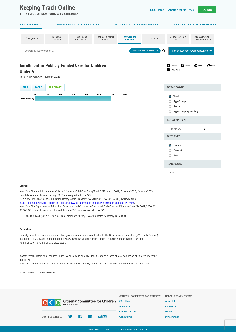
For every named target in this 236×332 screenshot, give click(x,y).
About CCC (125, 306)
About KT (170, 301)
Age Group (179, 101)
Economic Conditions (57, 38)
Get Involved (125, 317)
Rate (176, 155)
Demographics (32, 38)
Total (176, 96)
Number (178, 145)
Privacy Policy (172, 317)
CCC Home (157, 9)
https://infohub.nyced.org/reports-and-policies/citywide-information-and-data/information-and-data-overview (77, 202)
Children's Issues (127, 311)
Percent (177, 150)
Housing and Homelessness (81, 38)
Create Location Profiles (195, 24)
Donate (207, 9)
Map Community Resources (136, 24)
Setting (177, 106)
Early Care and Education (129, 38)
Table (38, 87)
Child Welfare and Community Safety (202, 38)
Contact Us (170, 306)
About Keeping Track (181, 9)
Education (153, 38)
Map (25, 87)
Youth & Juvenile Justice (178, 38)
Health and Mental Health (105, 38)
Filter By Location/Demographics (191, 50)
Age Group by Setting (185, 111)
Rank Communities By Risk (78, 24)
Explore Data (31, 24)
